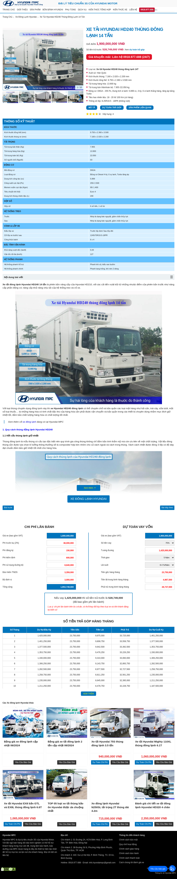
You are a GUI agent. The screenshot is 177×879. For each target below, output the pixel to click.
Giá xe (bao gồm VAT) (13, 535)
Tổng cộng (7, 587)
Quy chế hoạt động (128, 844)
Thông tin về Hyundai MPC (165, 873)
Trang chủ (9, 9)
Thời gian (105, 557)
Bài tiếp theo (167, 507)
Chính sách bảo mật (128, 839)
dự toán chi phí (100, 762)
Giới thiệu (22, 9)
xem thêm (88, 694)
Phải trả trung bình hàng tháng (115, 587)
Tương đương (107, 550)
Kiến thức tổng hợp (100, 9)
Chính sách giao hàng (129, 849)
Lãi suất (104, 565)
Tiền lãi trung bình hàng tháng (114, 579)
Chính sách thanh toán (129, 858)
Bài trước (8, 507)
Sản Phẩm (35, 9)
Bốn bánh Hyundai (53, 9)
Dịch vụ (82, 9)
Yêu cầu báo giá (23, 762)
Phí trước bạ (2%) (11, 543)
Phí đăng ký (8, 550)
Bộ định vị (7, 579)
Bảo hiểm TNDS (10, 572)
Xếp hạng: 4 (108, 114)
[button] (80, 97)
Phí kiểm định (9, 557)
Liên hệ (133, 9)
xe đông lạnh (29, 422)
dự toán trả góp (137, 49)
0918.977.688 (147, 9)
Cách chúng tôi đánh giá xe (131, 862)
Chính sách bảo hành (129, 853)
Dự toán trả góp (111, 107)
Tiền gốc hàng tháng (110, 572)
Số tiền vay (106, 543)
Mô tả (91, 107)
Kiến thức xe (120, 9)
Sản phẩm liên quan (140, 107)
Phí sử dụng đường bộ (13, 565)
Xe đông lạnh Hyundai (88, 499)
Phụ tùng (70, 9)
